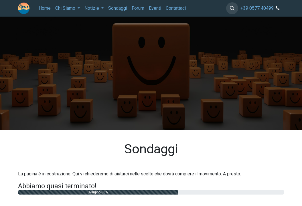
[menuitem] (44, 8)
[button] (232, 8)
